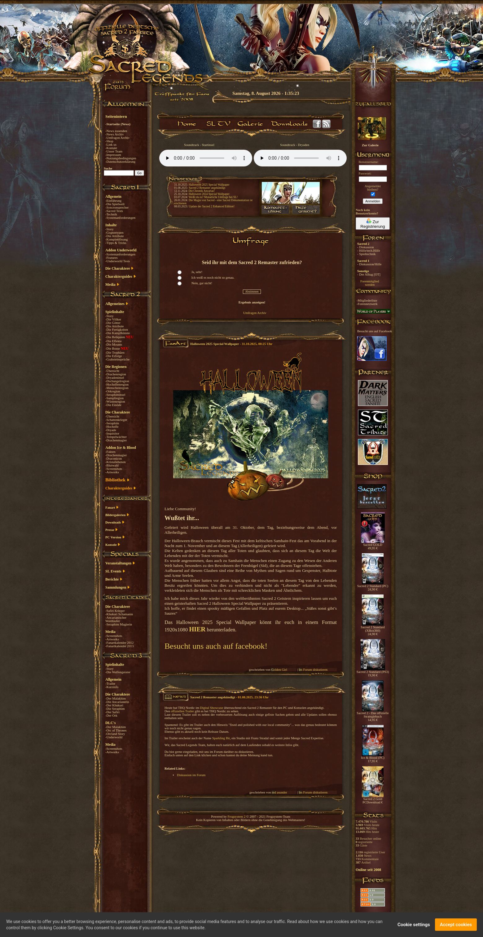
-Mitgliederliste (367, 300)
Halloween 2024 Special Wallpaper (209, 194)
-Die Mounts (113, 344)
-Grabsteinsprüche (117, 359)
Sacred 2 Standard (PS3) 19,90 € (373, 672)
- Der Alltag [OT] (368, 274)
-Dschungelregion (117, 381)
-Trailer (110, 683)
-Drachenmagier (116, 440)
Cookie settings (413, 924)
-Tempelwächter (116, 437)
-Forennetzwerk (367, 304)
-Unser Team (113, 151)
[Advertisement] (452, 180)
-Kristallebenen (115, 462)
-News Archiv (114, 134)
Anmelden (372, 201)
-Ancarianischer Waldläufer (115, 619)
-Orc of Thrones (115, 730)
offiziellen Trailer (182, 711)
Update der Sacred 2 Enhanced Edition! (212, 206)
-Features (111, 257)
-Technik (111, 214)
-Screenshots (113, 469)
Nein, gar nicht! (201, 283)
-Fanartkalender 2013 (119, 646)
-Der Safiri (112, 712)
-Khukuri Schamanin (119, 614)
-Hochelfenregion (117, 384)
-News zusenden (116, 131)
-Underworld (113, 737)
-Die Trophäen (115, 352)
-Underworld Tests (117, 261)
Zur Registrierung (372, 223)
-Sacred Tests (114, 211)
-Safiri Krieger (115, 610)
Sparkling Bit (221, 738)
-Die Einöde (113, 405)
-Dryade (110, 430)
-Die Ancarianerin (117, 702)
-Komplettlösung (116, 239)
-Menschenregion (117, 388)
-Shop (109, 141)
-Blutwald (112, 465)
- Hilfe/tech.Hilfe (368, 250)
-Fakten (110, 451)
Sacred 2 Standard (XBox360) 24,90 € (373, 629)
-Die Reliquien (115, 337)
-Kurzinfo (111, 687)
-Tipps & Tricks (115, 243)
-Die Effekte (113, 341)
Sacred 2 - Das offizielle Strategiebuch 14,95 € (373, 715)
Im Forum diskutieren (313, 669)
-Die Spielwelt (115, 204)
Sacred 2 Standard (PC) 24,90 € (372, 586)
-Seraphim (112, 423)
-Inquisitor (112, 433)
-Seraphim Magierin (118, 624)
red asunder (279, 792)
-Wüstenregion (115, 401)
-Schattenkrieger (116, 420)
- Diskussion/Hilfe (369, 264)
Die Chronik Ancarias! (202, 190)
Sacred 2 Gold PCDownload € (373, 799)
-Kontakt (111, 148)
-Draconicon (113, 458)
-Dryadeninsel (114, 377)
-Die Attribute (114, 236)
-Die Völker (113, 319)
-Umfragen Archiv (117, 137)
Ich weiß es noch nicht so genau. (213, 277)
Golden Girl (279, 669)
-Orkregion (112, 391)
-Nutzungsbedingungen (120, 158)
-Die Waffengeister (117, 672)
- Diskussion (365, 247)
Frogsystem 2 (237, 816)
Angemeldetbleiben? (373, 187)
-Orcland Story (115, 734)
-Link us (110, 144)
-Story (109, 229)
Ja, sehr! (197, 272)
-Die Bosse (113, 348)
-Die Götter (113, 323)
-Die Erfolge (113, 356)
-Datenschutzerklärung (120, 161)
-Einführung (113, 200)
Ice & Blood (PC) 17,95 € (372, 758)
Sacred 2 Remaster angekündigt (207, 187)
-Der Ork (111, 715)
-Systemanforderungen (120, 217)
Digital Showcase (211, 707)
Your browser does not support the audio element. (205, 158)
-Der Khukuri (114, 705)
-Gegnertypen (114, 232)
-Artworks (112, 472)
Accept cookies (456, 924)
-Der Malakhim (115, 698)
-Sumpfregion (114, 398)
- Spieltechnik (366, 254)
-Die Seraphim (115, 708)
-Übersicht (112, 371)
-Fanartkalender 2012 (119, 642)
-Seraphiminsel (115, 394)
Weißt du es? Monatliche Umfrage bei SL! (213, 197)
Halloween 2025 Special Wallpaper (209, 184)
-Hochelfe (112, 426)
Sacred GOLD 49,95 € (373, 545)
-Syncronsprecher (117, 207)
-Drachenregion (115, 374)
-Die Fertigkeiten (116, 329)
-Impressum (113, 155)
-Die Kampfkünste (117, 333)
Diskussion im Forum (191, 775)
